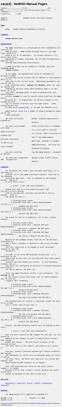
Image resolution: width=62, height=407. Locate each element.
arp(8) (37, 383)
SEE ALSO (4, 379)
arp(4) (30, 383)
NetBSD (32, 403)
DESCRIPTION (6, 44)
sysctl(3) (21, 383)
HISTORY (4, 391)
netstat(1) (10, 383)
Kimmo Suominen (42, 403)
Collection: (4, 12)
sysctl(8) (15, 115)
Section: (25, 8)
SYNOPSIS (4, 35)
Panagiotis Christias (6, 405)
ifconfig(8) (24, 108)
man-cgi (56, 403)
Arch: (50, 8)
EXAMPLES (4, 167)
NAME (2, 26)
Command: (4, 8)
